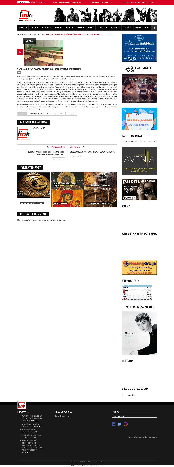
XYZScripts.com (98, 466)
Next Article (77, 146)
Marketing (138, 2)
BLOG (147, 28)
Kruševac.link (129, 395)
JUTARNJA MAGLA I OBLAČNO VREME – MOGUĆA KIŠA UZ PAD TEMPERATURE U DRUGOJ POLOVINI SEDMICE (32, 445)
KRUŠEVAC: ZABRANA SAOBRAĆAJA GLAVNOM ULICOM (92, 152)
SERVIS (138, 28)
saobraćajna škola (39, 114)
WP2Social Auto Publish (78, 466)
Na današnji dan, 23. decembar (105, 2)
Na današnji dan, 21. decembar (98, 203)
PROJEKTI (101, 28)
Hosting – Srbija (150, 437)
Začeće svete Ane (60, 203)
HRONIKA (58, 28)
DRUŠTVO (23, 28)
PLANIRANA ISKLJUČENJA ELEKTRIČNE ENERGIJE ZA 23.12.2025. (32, 418)
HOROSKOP (115, 28)
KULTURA (69, 28)
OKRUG (80, 28)
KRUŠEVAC (139, 219)
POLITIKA (34, 28)
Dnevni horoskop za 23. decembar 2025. (69, 2)
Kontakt (132, 2)
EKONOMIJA (46, 28)
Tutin (71, 114)
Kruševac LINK (38, 128)
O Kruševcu (150, 2)
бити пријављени (58, 220)
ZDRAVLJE (127, 28)
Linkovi (144, 2)
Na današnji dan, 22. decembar (98, 186)
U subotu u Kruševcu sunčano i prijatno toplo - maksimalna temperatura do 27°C (45, 153)
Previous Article (56, 146)
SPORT (91, 28)
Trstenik (58, 114)
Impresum (126, 2)
